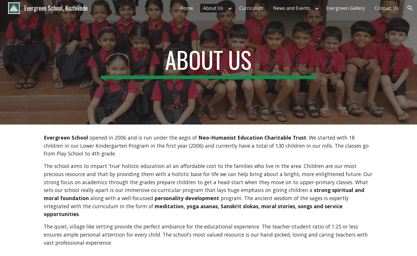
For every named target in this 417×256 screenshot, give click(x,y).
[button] (410, 8)
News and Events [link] (291, 8)
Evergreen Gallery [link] (345, 8)
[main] (208, 62)
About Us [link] (213, 8)
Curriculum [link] (251, 8)
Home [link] (186, 8)
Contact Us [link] (386, 8)
